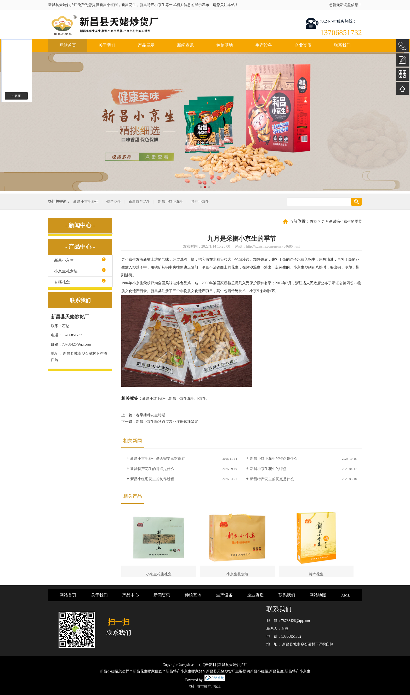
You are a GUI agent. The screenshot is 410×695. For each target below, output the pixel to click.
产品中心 (130, 595)
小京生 (200, 399)
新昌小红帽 (108, 5)
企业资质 (303, 45)
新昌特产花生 (139, 202)
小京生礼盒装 (66, 271)
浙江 (217, 686)
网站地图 (318, 595)
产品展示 (146, 45)
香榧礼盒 (62, 282)
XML (345, 595)
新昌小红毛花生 (171, 202)
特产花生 (113, 202)
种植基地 (224, 45)
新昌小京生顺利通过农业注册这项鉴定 (167, 422)
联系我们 (342, 45)
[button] (201, 187)
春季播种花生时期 (150, 415)
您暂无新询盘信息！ (345, 5)
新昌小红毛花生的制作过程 (152, 479)
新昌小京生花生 (86, 202)
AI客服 (16, 96)
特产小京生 (200, 202)
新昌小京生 (64, 260)
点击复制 (208, 665)
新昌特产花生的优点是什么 (272, 479)
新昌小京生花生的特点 (268, 469)
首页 (313, 221)
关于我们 (107, 45)
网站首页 (67, 45)
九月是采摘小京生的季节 (342, 221)
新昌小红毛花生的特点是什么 (274, 459)
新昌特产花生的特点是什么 (152, 469)
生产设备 (263, 45)
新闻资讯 (185, 45)
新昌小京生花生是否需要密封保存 (157, 459)
